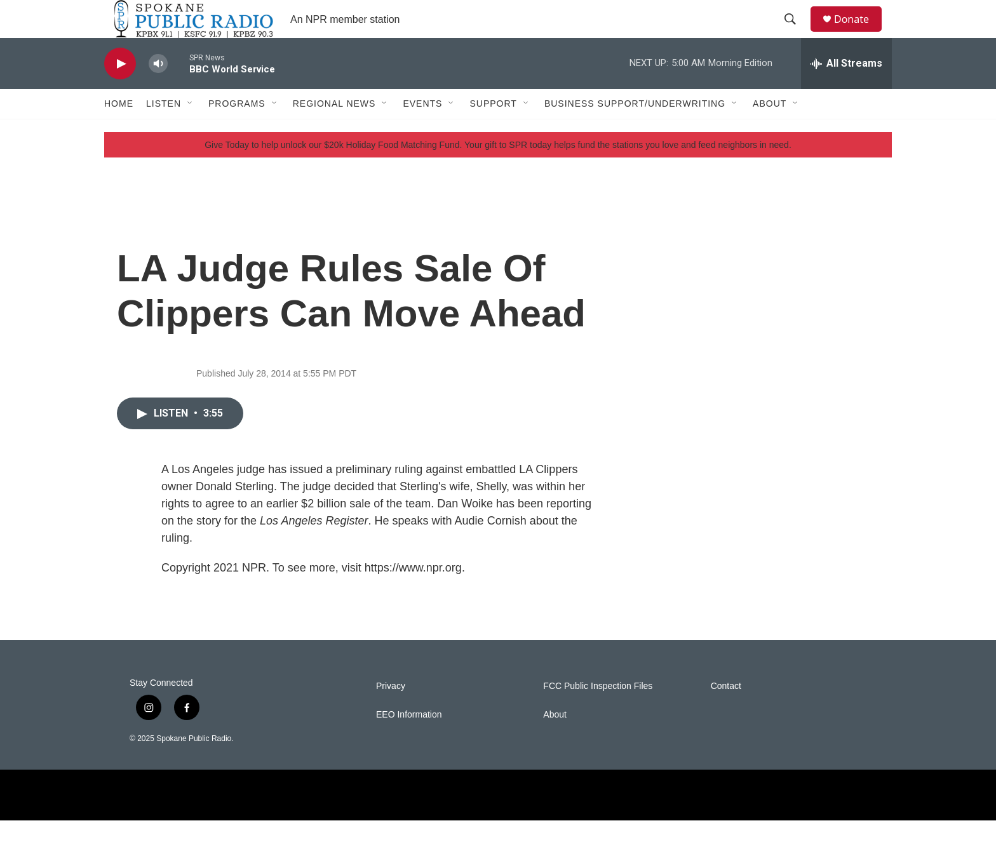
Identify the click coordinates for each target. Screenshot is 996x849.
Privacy (390, 714)
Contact (726, 714)
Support (492, 132)
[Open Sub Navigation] (190, 132)
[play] (120, 92)
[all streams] (846, 92)
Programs (237, 132)
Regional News (334, 132)
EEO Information (409, 743)
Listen (163, 132)
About (769, 132)
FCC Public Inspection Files (597, 714)
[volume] (158, 92)
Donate (859, 33)
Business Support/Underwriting (634, 132)
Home (118, 132)
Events (422, 132)
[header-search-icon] (796, 33)
